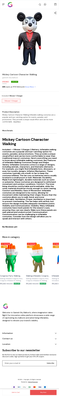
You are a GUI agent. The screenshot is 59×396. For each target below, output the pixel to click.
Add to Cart (16, 392)
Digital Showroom (33, 382)
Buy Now (43, 392)
